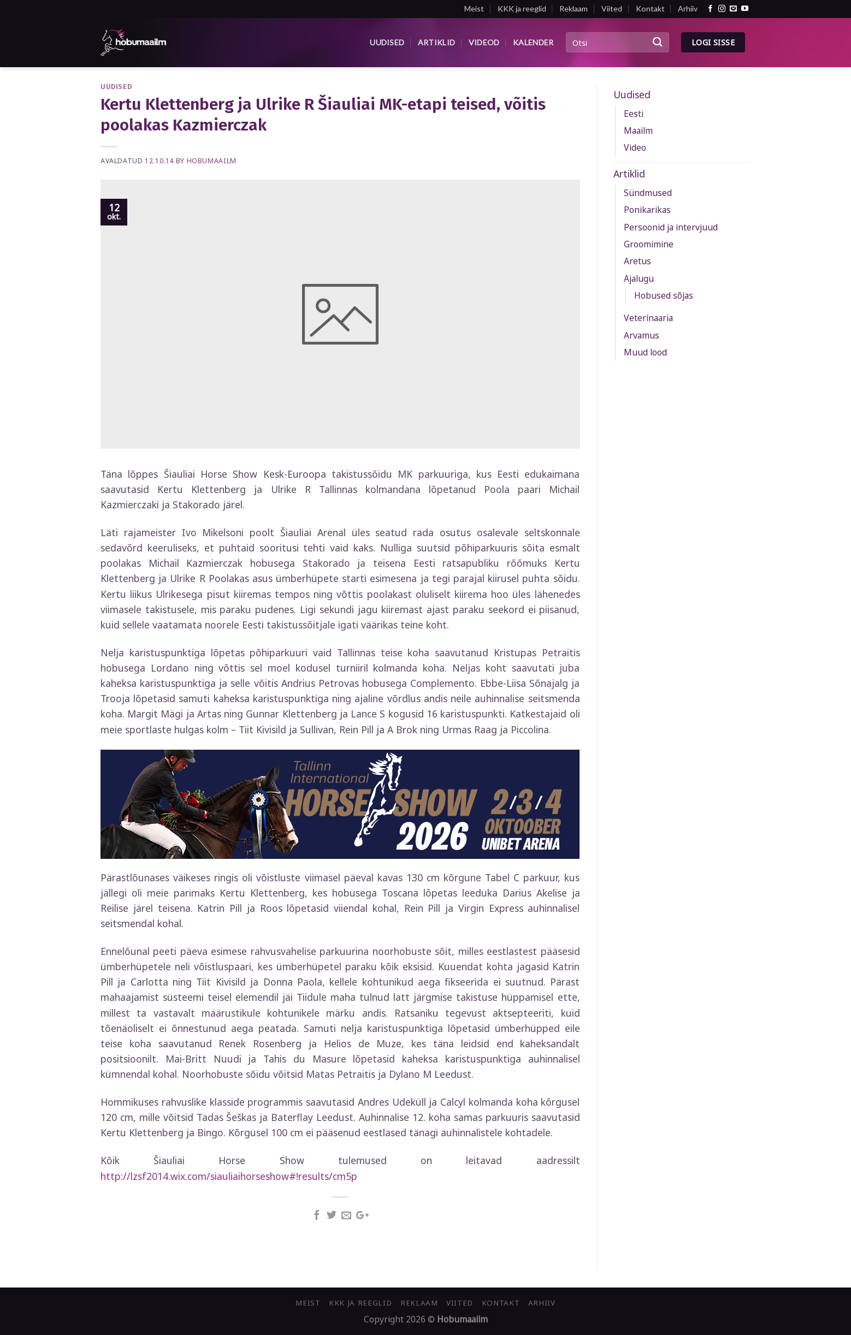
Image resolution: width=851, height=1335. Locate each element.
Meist (474, 8)
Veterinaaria (648, 318)
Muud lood (645, 352)
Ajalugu (639, 278)
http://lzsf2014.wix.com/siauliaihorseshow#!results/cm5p (229, 1176)
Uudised (387, 42)
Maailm (638, 130)
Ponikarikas (647, 210)
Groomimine (648, 244)
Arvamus (641, 335)
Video (635, 147)
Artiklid (436, 42)
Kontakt (650, 8)
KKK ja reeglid (522, 8)
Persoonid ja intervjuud (671, 227)
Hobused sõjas (663, 295)
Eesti (633, 114)
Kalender (533, 42)
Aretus (637, 261)
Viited (611, 8)
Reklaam (573, 8)
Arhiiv (688, 8)
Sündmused (648, 193)
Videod (484, 42)
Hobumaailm (212, 160)
